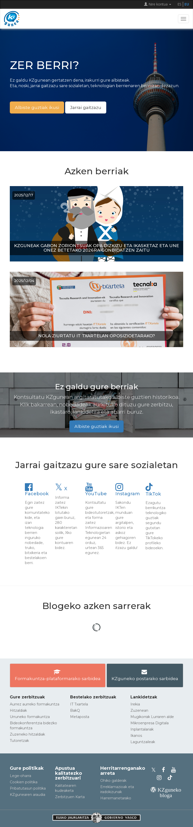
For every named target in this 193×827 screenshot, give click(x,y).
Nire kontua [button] (157, 4)
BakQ (75, 710)
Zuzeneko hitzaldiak (27, 734)
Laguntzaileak (142, 742)
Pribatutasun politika (28, 788)
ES (179, 4)
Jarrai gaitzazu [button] (85, 107)
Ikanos (136, 735)
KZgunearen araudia (27, 794)
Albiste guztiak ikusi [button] (37, 107)
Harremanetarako (115, 798)
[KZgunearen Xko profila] (155, 770)
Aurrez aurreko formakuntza (34, 704)
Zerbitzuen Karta (70, 797)
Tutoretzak (19, 740)
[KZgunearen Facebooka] (165, 770)
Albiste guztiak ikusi (96, 426)
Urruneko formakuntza (30, 716)
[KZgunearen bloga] (166, 795)
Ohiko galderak (113, 780)
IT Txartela (79, 704)
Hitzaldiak (18, 710)
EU (186, 4)
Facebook (37, 491)
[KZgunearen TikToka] (170, 778)
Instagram (127, 491)
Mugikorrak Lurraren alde (152, 716)
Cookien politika (23, 782)
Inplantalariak (142, 729)
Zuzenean (139, 710)
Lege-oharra (20, 776)
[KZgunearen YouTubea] (174, 770)
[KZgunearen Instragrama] (160, 778)
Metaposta (79, 716)
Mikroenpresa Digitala (149, 723)
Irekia (135, 704)
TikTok (153, 491)
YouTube (96, 491)
